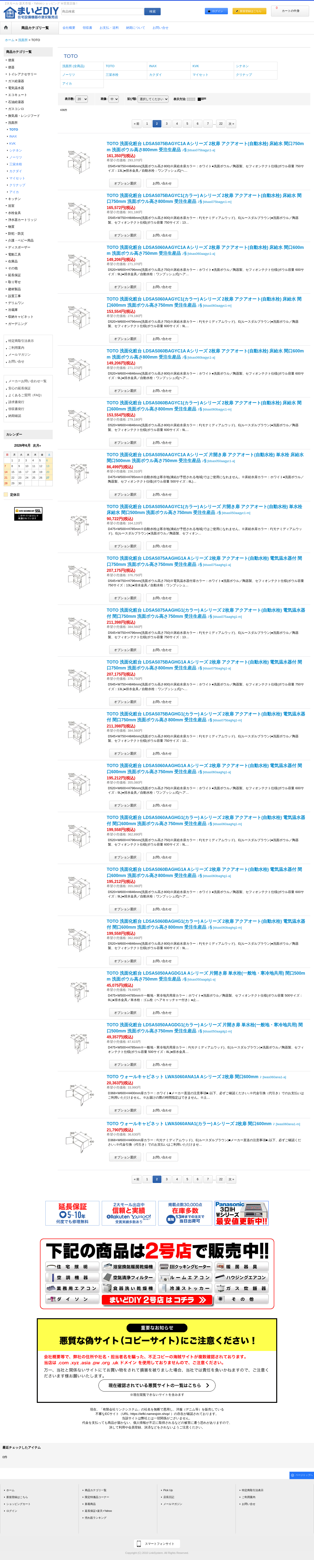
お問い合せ (16, 361)
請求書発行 (16, 402)
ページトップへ (304, 1475)
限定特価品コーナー (97, 1497)
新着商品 (90, 1503)
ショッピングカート (18, 1503)
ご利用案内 (16, 347)
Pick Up (168, 1490)
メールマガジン (19, 354)
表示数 (70, 99)
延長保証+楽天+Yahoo (98, 1510)
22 (220, 123)
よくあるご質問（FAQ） (25, 395)
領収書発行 (16, 409)
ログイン (217, 11)
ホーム (10, 1490)
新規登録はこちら (251, 11)
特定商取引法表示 (21, 341)
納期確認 (14, 416)
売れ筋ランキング (95, 1517)
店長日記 (168, 1497)
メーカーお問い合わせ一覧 (27, 381)
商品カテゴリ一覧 (95, 1490)
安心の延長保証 (19, 388)
